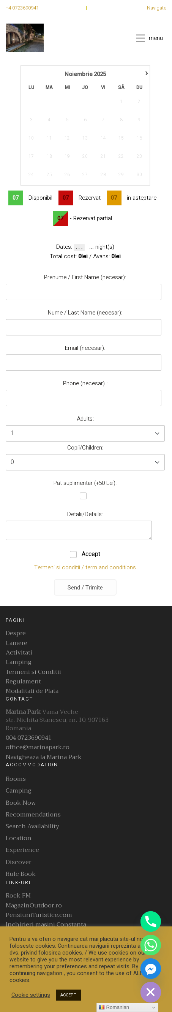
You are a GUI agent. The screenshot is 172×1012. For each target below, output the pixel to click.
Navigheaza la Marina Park (44, 757)
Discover (19, 862)
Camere (16, 643)
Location (19, 838)
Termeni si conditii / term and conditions (85, 567)
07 (16, 198)
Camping (19, 662)
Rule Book (21, 874)
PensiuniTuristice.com (39, 915)
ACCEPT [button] (68, 995)
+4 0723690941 (22, 7)
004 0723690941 (29, 738)
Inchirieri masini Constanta (46, 925)
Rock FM (18, 896)
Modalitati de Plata (32, 691)
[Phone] (150, 921)
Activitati (19, 653)
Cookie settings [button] (30, 995)
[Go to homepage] (25, 38)
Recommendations (33, 815)
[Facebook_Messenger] (150, 968)
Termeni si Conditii (33, 672)
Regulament (23, 682)
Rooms (16, 779)
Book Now (21, 803)
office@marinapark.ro (37, 747)
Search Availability (32, 826)
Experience (22, 850)
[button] (151, 38)
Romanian (114, 1007)
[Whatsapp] (150, 945)
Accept (90, 554)
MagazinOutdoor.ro (34, 906)
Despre (16, 633)
